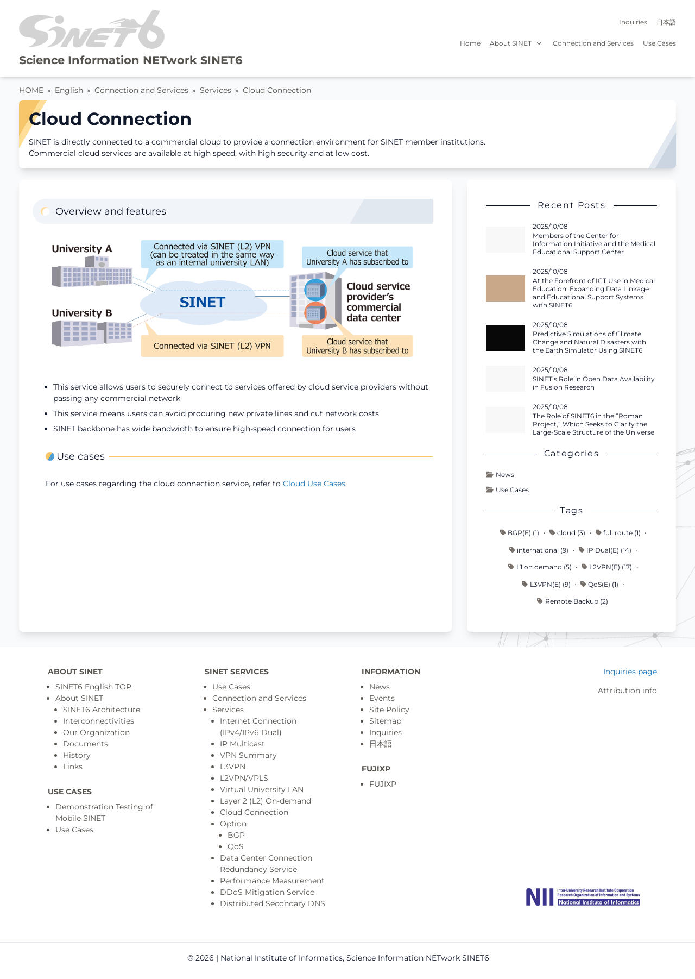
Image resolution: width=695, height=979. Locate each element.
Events (382, 698)
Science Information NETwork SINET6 (130, 60)
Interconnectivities (98, 721)
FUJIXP (382, 784)
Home (470, 43)
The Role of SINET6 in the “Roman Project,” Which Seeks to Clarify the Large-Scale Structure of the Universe (593, 424)
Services (215, 90)
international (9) (538, 550)
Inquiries (633, 22)
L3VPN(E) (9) (546, 584)
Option (233, 824)
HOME (31, 90)
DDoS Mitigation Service (267, 892)
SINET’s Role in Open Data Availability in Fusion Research (594, 383)
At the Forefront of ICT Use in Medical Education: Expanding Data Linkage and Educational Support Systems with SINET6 (594, 293)
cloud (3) (567, 533)
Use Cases (659, 43)
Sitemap (385, 721)
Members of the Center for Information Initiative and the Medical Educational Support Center (594, 243)
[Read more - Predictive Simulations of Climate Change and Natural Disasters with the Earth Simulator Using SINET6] (505, 338)
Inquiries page (630, 671)
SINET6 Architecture (101, 709)
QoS (236, 846)
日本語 (666, 22)
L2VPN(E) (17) (607, 567)
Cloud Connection (277, 90)
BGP (236, 835)
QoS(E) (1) (599, 584)
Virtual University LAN (262, 789)
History (77, 755)
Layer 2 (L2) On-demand (265, 801)
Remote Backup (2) (572, 601)
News (500, 474)
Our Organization (96, 732)
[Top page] (583, 897)
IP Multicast (242, 744)
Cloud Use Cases (314, 483)
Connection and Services (593, 43)
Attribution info (627, 690)
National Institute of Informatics (281, 958)
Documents (85, 744)
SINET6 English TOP (93, 687)
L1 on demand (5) (539, 567)
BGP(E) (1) (519, 533)
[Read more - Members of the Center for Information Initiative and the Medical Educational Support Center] (505, 240)
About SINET (516, 43)
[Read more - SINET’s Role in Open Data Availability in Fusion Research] (505, 379)
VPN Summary (248, 755)
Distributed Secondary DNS (272, 903)
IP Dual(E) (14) (605, 550)
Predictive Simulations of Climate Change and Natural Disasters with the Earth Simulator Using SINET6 (589, 342)
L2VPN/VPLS (244, 778)
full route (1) (618, 533)
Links (73, 766)
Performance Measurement (272, 881)
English (69, 90)
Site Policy (389, 709)
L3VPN (232, 766)
